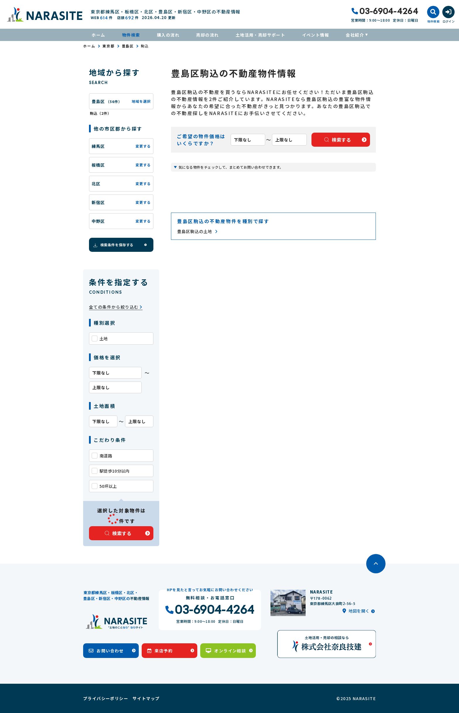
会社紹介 (355, 35)
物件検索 (131, 35)
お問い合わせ (106, 651)
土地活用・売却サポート (260, 35)
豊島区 (128, 45)
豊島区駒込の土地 (197, 231)
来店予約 (160, 651)
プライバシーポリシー (105, 698)
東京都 (108, 45)
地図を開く (355, 611)
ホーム (98, 35)
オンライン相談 (226, 651)
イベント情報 (315, 35)
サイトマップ (146, 698)
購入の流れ (168, 35)
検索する (118, 533)
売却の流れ (207, 35)
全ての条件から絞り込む (116, 307)
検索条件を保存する (113, 244)
